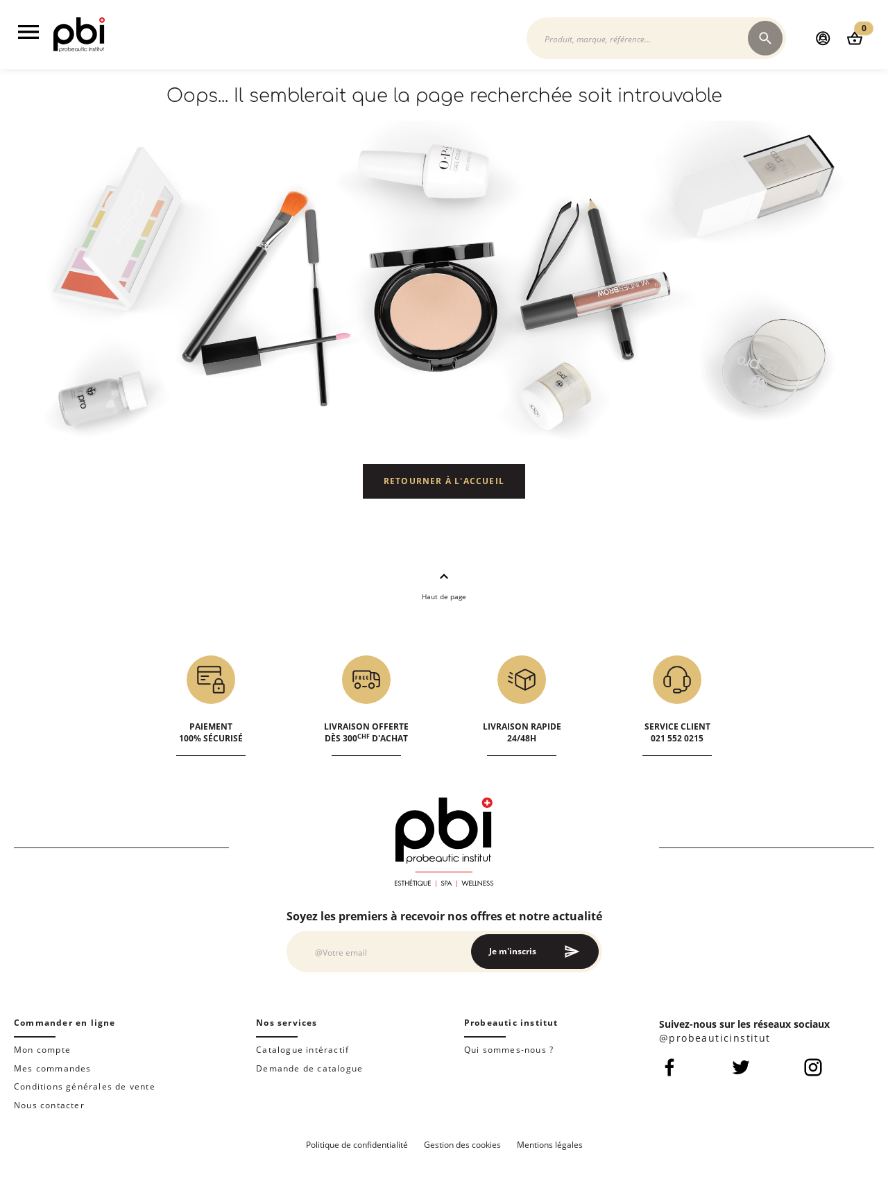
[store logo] (79, 48)
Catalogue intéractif (302, 1050)
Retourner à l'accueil (444, 481)
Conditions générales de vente (84, 1086)
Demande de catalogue (309, 1068)
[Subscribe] (535, 951)
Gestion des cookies (462, 1145)
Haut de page (444, 584)
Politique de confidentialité (357, 1145)
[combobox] (644, 38)
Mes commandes (53, 1068)
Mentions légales (550, 1145)
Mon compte (42, 1050)
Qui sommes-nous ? (509, 1050)
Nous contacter (49, 1105)
